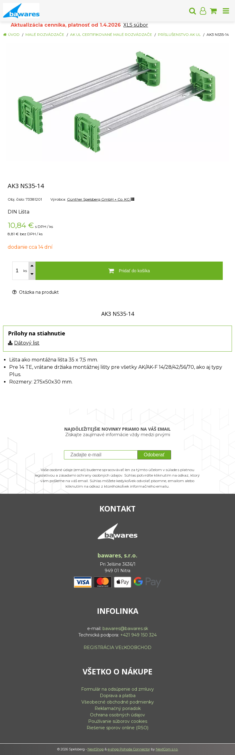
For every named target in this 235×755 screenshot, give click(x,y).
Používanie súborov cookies (117, 721)
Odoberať (154, 454)
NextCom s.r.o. (167, 749)
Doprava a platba (118, 695)
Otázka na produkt (35, 292)
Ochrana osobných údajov (117, 715)
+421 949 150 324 (138, 635)
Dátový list (26, 343)
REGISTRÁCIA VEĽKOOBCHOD (117, 647)
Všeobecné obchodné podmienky (117, 702)
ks (25, 271)
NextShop (96, 749)
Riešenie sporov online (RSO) (117, 727)
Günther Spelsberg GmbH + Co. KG (100, 199)
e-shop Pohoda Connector (129, 749)
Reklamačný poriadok (118, 708)
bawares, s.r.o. (117, 555)
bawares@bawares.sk (125, 628)
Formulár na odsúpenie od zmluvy (117, 689)
